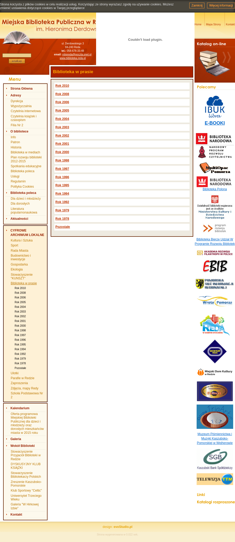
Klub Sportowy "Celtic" (26, 490)
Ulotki (15, 373)
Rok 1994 (20, 349)
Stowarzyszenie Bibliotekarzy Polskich (26, 474)
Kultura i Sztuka (22, 240)
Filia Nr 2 (17, 125)
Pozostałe (20, 368)
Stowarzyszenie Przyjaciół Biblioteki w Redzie (26, 455)
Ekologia (17, 269)
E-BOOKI (215, 123)
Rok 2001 (20, 321)
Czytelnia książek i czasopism (24, 118)
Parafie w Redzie (22, 378)
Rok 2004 (20, 306)
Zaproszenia (19, 383)
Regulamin (18, 181)
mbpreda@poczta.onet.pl (76, 54)
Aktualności (19, 219)
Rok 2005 (20, 302)
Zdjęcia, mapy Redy (24, 388)
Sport (14, 245)
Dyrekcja (17, 101)
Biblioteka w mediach (25, 152)
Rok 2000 (20, 325)
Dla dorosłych (20, 203)
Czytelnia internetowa (26, 111)
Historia (16, 147)
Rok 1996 (20, 339)
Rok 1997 (20, 335)
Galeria (15, 439)
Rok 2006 (20, 297)
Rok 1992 (20, 354)
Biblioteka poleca (22, 171)
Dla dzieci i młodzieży (26, 198)
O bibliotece (19, 131)
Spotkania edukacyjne (26, 166)
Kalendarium (20, 408)
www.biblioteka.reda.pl (73, 58)
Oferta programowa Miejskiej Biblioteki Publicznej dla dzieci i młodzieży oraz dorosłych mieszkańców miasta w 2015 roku (27, 423)
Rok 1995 (20, 344)
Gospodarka (19, 264)
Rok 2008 (20, 292)
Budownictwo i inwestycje (21, 257)
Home (198, 24)
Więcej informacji (221, 5)
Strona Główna (21, 88)
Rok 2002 (20, 316)
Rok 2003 (20, 311)
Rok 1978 (20, 363)
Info (13, 137)
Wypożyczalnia (21, 106)
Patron (15, 142)
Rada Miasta (19, 250)
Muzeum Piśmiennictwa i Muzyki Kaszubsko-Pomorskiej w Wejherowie (215, 438)
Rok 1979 (20, 358)
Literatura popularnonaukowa (24, 210)
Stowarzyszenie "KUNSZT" (22, 276)
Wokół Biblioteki (22, 446)
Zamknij (196, 5)
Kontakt (16, 514)
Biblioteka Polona (215, 189)
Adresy (15, 95)
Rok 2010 (20, 288)
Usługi (15, 176)
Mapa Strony (213, 24)
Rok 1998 (20, 330)
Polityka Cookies (22, 186)
